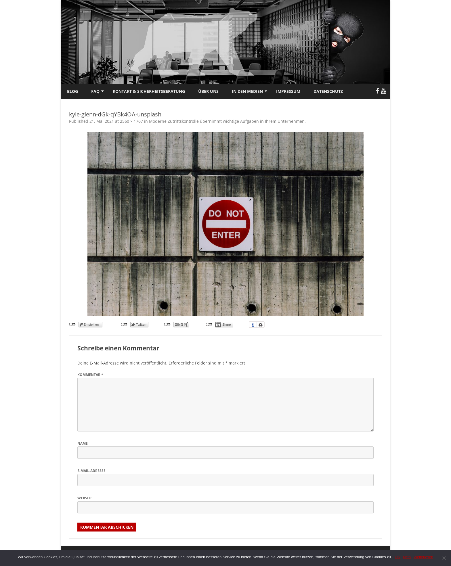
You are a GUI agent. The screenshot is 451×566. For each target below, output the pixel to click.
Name (82, 443)
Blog (72, 91)
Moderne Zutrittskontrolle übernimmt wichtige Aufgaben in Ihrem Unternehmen (227, 121)
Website (84, 498)
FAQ (95, 91)
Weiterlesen (423, 557)
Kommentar (90, 374)
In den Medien (247, 91)
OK (397, 557)
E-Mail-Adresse (91, 470)
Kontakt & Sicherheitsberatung (149, 91)
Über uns (208, 91)
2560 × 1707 (131, 121)
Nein (407, 557)
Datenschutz (328, 91)
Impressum (288, 91)
